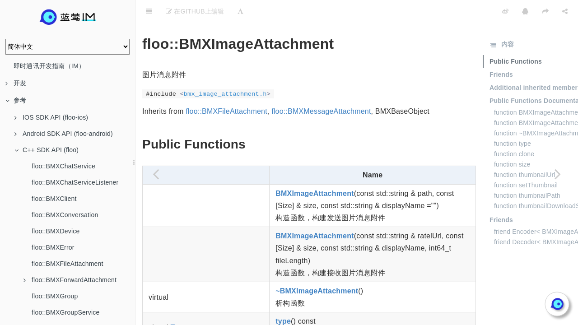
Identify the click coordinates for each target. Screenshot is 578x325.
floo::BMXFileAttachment (67, 263)
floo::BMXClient (54, 198)
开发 (15, 83)
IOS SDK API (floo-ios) (51, 117)
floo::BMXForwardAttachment (70, 279)
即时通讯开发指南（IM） (49, 66)
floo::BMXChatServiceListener (75, 182)
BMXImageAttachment (314, 171)
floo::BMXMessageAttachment (321, 89)
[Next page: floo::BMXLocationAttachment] (557, 174)
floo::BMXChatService (63, 166)
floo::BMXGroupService (65, 312)
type (283, 298)
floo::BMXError (53, 247)
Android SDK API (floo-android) (63, 133)
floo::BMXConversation (65, 214)
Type (178, 305)
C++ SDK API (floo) (46, 149)
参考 (15, 100)
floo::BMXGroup (55, 296)
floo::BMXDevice (55, 231)
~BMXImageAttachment (316, 268)
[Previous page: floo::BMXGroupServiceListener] (155, 174)
